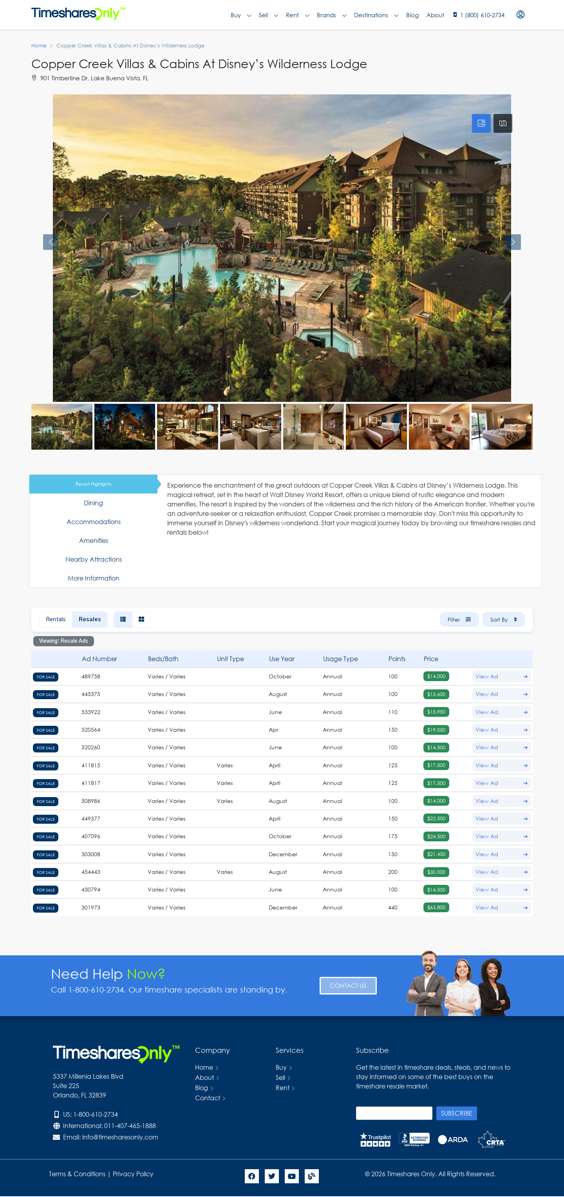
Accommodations (94, 521)
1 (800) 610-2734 (482, 15)
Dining (93, 503)
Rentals (56, 619)
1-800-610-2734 (95, 1114)
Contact (207, 1098)
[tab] (481, 123)
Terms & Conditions (77, 1174)
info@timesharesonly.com (120, 1137)
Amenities (93, 540)
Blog (412, 15)
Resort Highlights (94, 484)
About (435, 15)
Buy (241, 14)
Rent (297, 14)
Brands (331, 14)
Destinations (376, 14)
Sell (268, 14)
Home (204, 1067)
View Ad (501, 676)
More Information (93, 578)
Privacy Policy (134, 1174)
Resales (90, 619)
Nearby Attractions (93, 559)
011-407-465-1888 (130, 1125)
